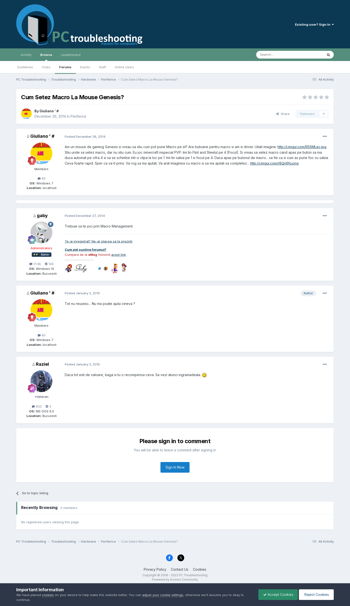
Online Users (124, 67)
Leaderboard (70, 55)
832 (37, 406)
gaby (42, 215)
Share (283, 114)
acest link (118, 255)
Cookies (199, 569)
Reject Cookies (316, 594)
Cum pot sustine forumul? (85, 249)
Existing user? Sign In (314, 24)
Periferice (78, 116)
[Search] (277, 55)
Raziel (42, 364)
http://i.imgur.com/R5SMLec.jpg (302, 147)
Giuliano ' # (49, 111)
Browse (46, 57)
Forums (65, 67)
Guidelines (25, 67)
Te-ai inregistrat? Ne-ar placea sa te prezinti (98, 241)
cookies (48, 595)
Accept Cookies (277, 594)
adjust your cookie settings (162, 595)
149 (49, 264)
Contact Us (179, 569)
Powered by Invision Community (175, 579)
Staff (102, 67)
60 (42, 178)
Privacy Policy (155, 569)
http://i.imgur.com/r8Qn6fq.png (274, 163)
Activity (26, 55)
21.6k (35, 264)
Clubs (46, 67)
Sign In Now (175, 467)
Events (85, 67)
